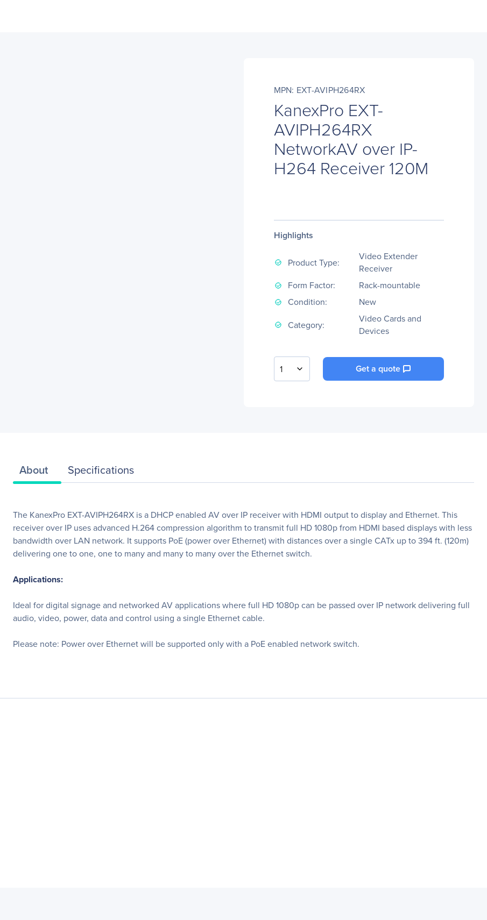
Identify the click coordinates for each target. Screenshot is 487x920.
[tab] (37, 472)
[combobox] (292, 368)
